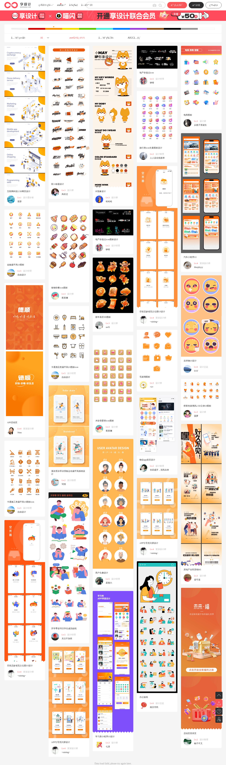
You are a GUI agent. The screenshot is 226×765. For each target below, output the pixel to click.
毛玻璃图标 (144, 377)
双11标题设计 (57, 184)
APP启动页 (12, 422)
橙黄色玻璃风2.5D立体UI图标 (197, 406)
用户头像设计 (101, 573)
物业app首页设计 (147, 460)
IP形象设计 (100, 191)
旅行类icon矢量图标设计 (150, 148)
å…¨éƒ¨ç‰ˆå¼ (107, 37)
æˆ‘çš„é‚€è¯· (177, 5)
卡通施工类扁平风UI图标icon (20, 502)
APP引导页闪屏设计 (148, 543)
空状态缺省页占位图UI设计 (152, 311)
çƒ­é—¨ (50, 5)
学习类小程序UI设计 (105, 736)
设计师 (70, 190)
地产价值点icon (146, 72)
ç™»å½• (213, 5)
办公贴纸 (143, 697)
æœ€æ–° (61, 5)
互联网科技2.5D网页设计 (18, 191)
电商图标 (188, 115)
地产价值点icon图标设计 (106, 239)
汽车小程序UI (190, 257)
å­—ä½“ (85, 5)
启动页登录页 (190, 733)
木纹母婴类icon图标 (104, 420)
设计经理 (160, 79)
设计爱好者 (28, 197)
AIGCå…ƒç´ (134, 37)
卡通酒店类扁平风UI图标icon (64, 367)
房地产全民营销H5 (192, 569)
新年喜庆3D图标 (103, 317)
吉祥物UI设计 (190, 361)
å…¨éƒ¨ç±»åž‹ (18, 37)
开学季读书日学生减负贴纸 (64, 628)
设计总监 (204, 367)
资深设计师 (205, 263)
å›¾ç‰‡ (73, 5)
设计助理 (160, 154)
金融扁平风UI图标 (15, 264)
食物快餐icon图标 (59, 287)
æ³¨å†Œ (196, 5)
